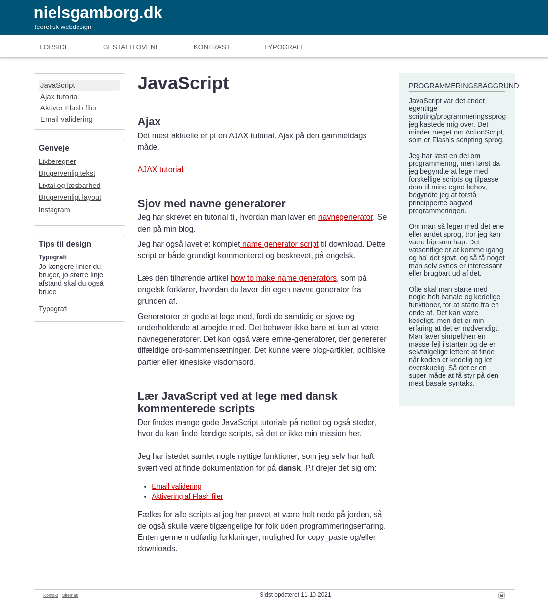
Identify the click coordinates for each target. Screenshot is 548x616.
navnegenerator (345, 217)
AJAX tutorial (160, 169)
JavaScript (57, 85)
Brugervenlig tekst (67, 173)
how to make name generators (284, 278)
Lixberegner (57, 161)
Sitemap (70, 595)
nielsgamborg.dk (98, 12)
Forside (54, 47)
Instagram (54, 210)
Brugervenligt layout (70, 197)
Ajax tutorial (59, 96)
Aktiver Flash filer (68, 108)
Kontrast (212, 47)
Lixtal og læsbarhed (70, 185)
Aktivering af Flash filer (187, 496)
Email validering (66, 119)
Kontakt (50, 595)
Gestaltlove (131, 47)
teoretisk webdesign (63, 26)
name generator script (279, 244)
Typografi (283, 47)
